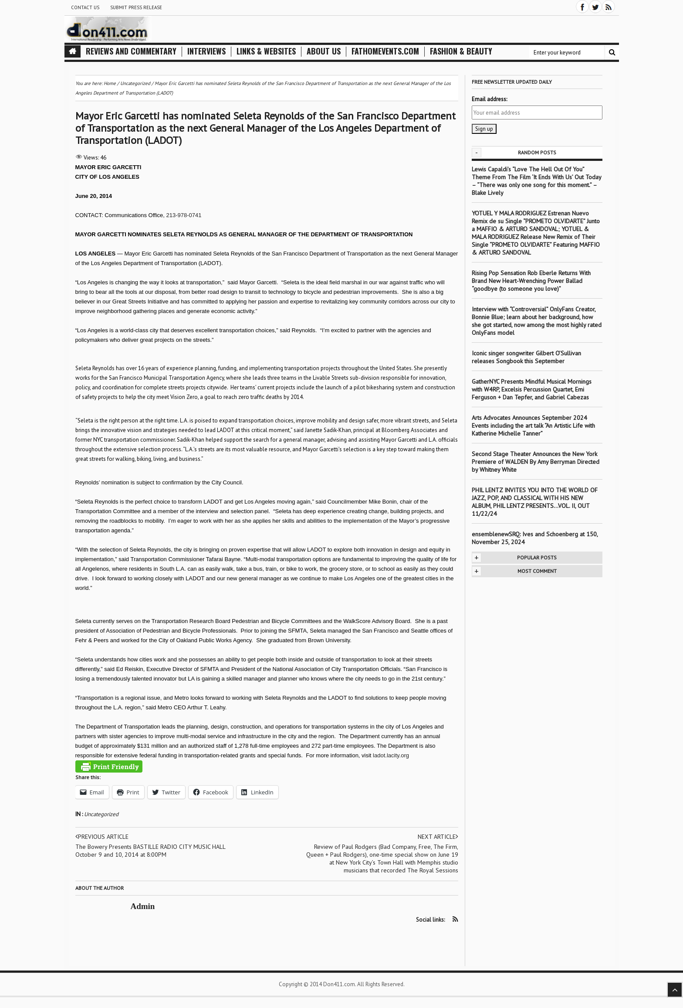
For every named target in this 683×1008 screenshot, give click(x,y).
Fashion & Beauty (461, 51)
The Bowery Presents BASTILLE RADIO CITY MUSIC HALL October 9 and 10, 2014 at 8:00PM (150, 850)
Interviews (206, 51)
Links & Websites (266, 51)
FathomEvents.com (385, 51)
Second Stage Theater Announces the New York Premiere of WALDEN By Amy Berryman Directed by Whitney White (535, 461)
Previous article (101, 837)
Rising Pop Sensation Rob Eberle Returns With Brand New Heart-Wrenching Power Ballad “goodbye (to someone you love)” (531, 281)
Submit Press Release (136, 7)
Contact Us (85, 7)
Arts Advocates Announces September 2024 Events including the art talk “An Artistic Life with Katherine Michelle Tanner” (533, 425)
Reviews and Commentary (131, 51)
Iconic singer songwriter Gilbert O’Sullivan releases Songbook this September (526, 357)
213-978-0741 (184, 215)
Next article (438, 837)
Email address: (489, 99)
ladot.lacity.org (391, 755)
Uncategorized (101, 814)
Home (110, 83)
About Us (324, 51)
